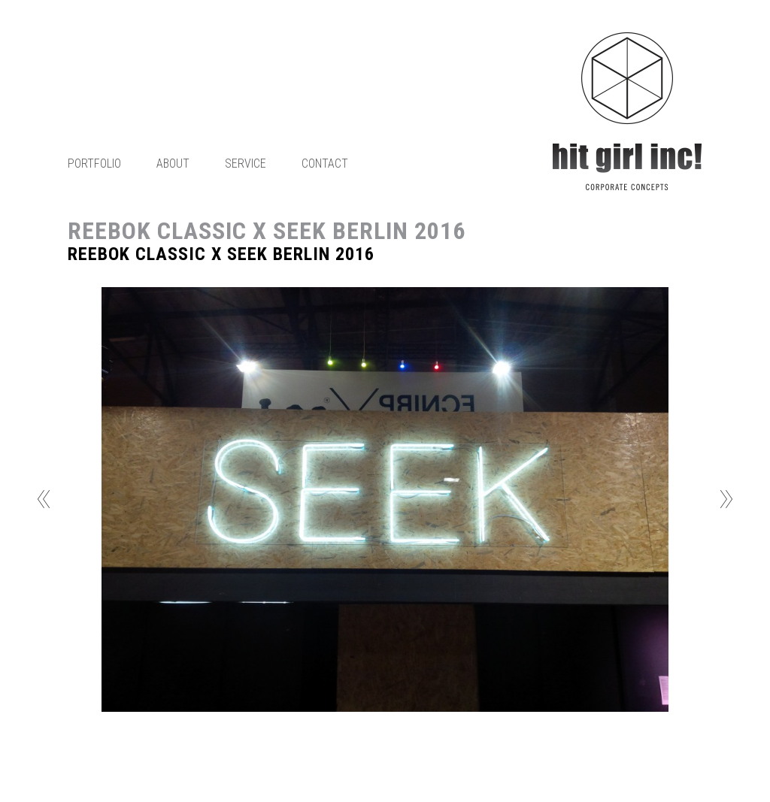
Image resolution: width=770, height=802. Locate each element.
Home (627, 111)
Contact (325, 163)
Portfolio (94, 163)
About (172, 163)
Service (245, 163)
